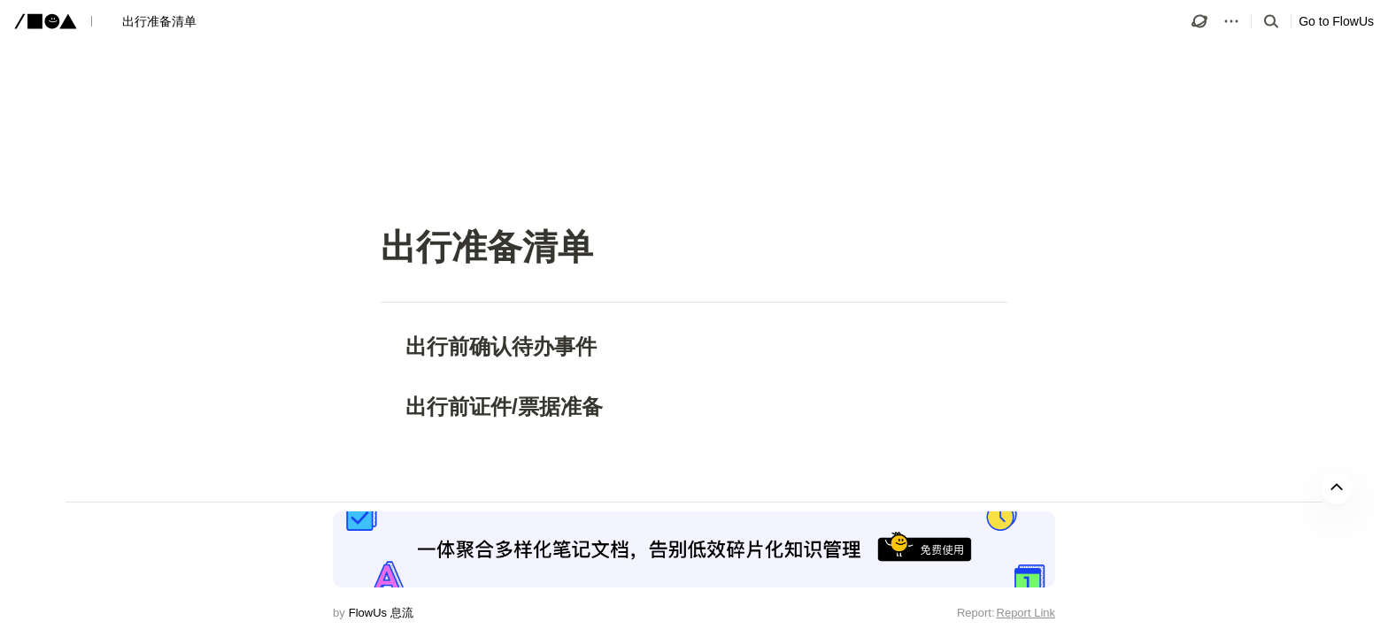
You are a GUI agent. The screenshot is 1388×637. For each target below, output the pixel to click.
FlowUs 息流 (381, 612)
